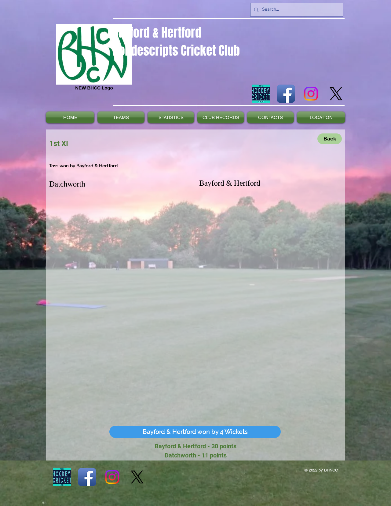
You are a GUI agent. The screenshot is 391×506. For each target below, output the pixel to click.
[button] (195, 432)
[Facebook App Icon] (286, 94)
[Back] (329, 138)
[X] (336, 94)
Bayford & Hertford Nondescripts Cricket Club (176, 42)
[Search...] (296, 9)
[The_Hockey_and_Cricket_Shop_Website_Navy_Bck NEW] (261, 94)
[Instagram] (311, 94)
